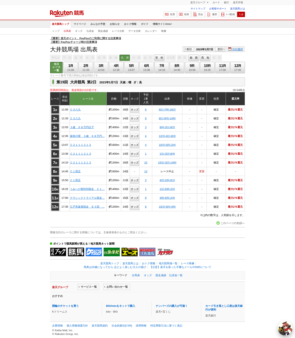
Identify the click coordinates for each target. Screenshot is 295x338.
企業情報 (57, 325)
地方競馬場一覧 (168, 263)
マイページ (80, 24)
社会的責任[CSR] (122, 325)
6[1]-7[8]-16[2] (167, 109)
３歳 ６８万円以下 (82, 127)
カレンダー (151, 31)
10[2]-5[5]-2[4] (167, 144)
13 (145, 171)
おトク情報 (130, 24)
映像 (163, 31)
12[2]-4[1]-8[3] (167, 136)
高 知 (205, 57)
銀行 (226, 2)
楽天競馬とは (237, 8)
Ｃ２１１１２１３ (80, 144)
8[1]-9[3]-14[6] (167, 118)
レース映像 (187, 263)
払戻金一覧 (176, 275)
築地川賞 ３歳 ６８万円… (87, 136)
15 (145, 162)
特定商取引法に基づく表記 (166, 325)
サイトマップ (198, 8)
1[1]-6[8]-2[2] (167, 189)
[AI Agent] (285, 328)
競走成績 (103, 31)
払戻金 (90, 31)
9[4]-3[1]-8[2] (167, 127)
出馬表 (67, 31)
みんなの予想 (97, 24)
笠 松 (159, 57)
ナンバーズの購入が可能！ (172, 305)
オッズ (78, 31)
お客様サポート (217, 8)
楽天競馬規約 (100, 325)
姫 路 (194, 57)
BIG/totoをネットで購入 (120, 305)
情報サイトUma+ (162, 24)
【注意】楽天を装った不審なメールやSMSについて (180, 267)
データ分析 (134, 31)
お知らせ (115, 24)
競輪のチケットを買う (65, 305)
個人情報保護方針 (77, 325)
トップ (55, 31)
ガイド (144, 24)
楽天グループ (198, 2)
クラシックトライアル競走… (87, 197)
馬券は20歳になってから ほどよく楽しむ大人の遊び (115, 267)
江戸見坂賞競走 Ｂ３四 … (87, 206)
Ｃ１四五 (75, 171)
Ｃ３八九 (75, 109)
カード (216, 2)
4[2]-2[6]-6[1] (167, 180)
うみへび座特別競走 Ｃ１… (87, 189)
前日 (189, 49)
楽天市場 (238, 2)
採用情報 (141, 325)
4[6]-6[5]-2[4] (167, 197)
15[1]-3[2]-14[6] (167, 162)
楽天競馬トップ (60, 24)
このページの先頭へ (233, 223)
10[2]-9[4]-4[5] (167, 206)
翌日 (220, 49)
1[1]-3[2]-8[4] (167, 153)
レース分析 (118, 31)
